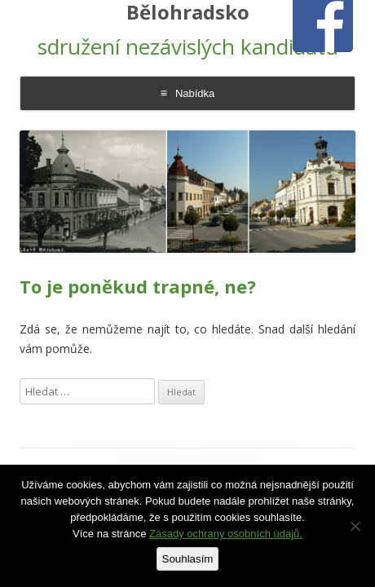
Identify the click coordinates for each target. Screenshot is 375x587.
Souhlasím (188, 559)
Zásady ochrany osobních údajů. (225, 533)
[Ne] (354, 526)
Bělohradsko (187, 12)
